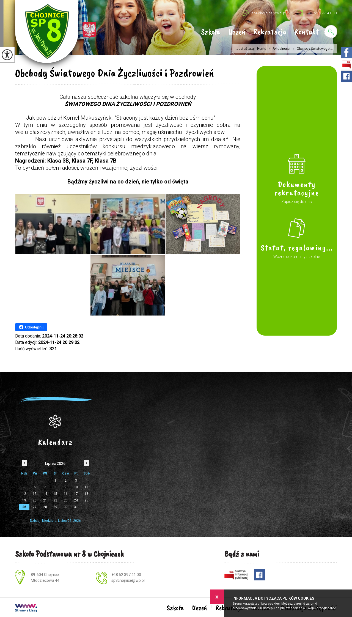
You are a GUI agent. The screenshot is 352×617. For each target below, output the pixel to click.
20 (35, 500)
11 (86, 487)
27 (35, 507)
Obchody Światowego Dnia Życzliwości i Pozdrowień (114, 73)
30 (66, 507)
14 (45, 494)
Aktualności (278, 49)
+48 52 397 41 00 (317, 13)
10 (76, 487)
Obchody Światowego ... (311, 49)
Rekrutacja (270, 32)
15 (55, 494)
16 (66, 494)
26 (24, 507)
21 (45, 500)
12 (24, 494)
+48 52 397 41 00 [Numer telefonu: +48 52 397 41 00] (126, 574)
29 (55, 507)
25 (86, 500)
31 (76, 507)
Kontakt (307, 32)
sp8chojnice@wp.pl (264, 13)
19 (24, 500)
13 (35, 494)
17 (76, 494)
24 (76, 500)
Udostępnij (31, 327)
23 (66, 500)
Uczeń (236, 32)
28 (45, 507)
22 (55, 500)
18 (86, 494)
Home (261, 49)
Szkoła (210, 32)
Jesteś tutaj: (247, 49)
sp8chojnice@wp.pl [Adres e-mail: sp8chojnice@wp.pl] (128, 580)
